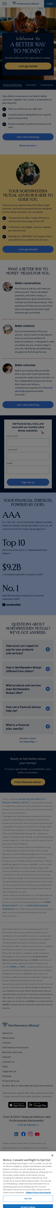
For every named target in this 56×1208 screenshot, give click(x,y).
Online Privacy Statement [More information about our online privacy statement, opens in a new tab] (38, 1202)
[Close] (52, 1164)
